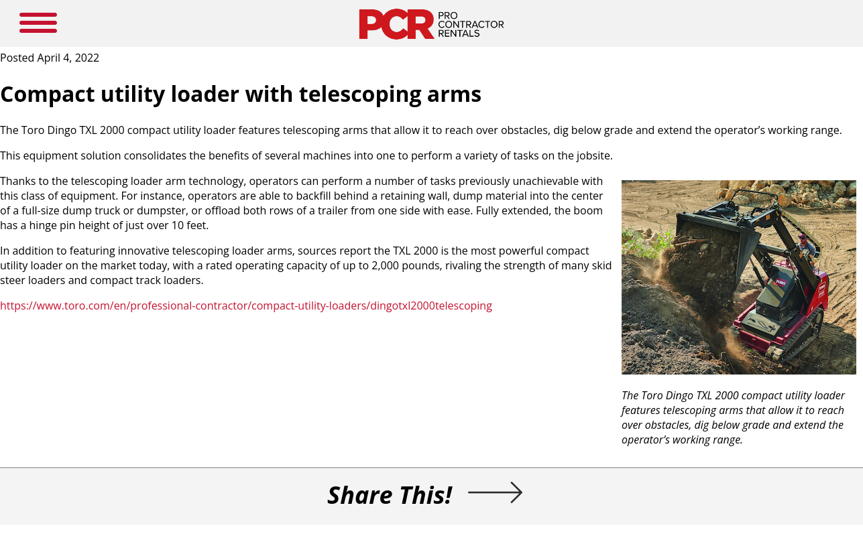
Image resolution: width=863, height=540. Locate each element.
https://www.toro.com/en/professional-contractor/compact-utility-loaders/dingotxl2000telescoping (246, 305)
